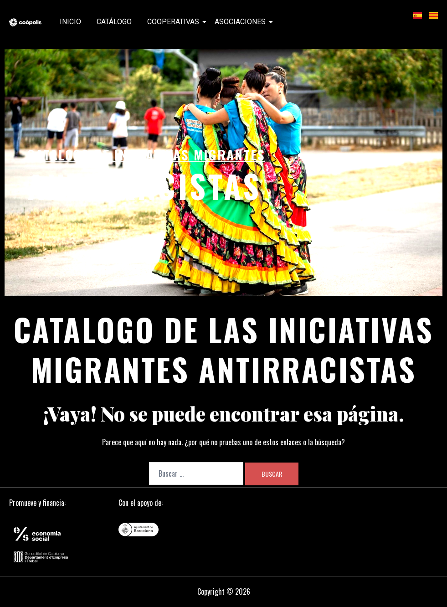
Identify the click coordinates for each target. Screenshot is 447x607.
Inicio (70, 21)
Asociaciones (242, 21)
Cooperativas (174, 21)
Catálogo (114, 21)
